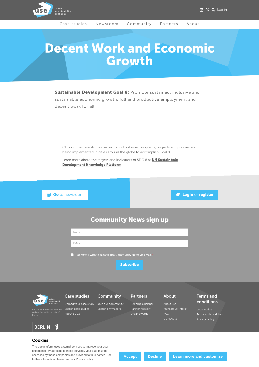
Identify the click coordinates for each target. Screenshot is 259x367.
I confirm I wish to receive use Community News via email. (114, 255)
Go (65, 195)
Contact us (170, 318)
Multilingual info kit (175, 309)
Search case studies (77, 309)
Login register (194, 195)
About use (170, 304)
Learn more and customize (198, 356)
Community (139, 24)
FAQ (166, 314)
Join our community (110, 304)
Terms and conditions (210, 314)
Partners (169, 24)
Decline (155, 356)
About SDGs (72, 314)
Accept (130, 356)
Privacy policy (205, 319)
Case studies (73, 24)
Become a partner (142, 304)
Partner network (141, 309)
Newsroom (107, 24)
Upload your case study (79, 304)
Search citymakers (109, 309)
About (193, 24)
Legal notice (204, 309)
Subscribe (129, 265)
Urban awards (139, 314)
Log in (222, 10)
